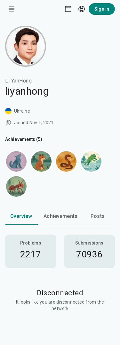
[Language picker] (81, 9)
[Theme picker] (68, 9)
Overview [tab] (21, 216)
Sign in (101, 9)
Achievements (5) (23, 139)
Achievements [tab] (60, 216)
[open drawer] (11, 9)
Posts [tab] (98, 216)
